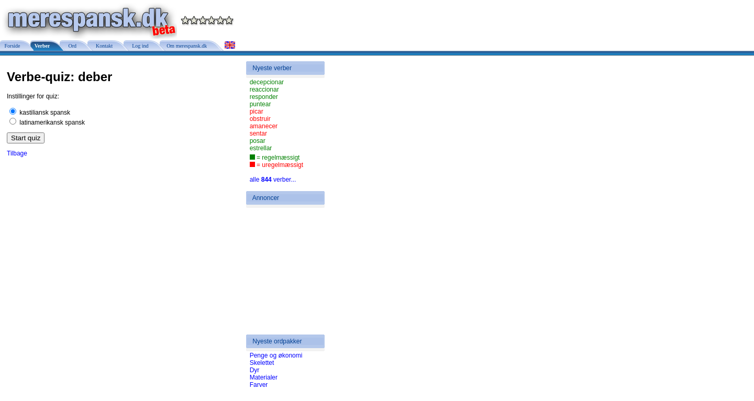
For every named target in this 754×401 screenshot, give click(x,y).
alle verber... (273, 179)
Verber (42, 46)
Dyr (255, 370)
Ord (70, 46)
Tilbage (17, 153)
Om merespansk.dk (186, 46)
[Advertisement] (281, 271)
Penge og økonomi (276, 355)
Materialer (264, 377)
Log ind (138, 46)
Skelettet (262, 362)
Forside (11, 46)
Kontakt (103, 46)
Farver (259, 384)
